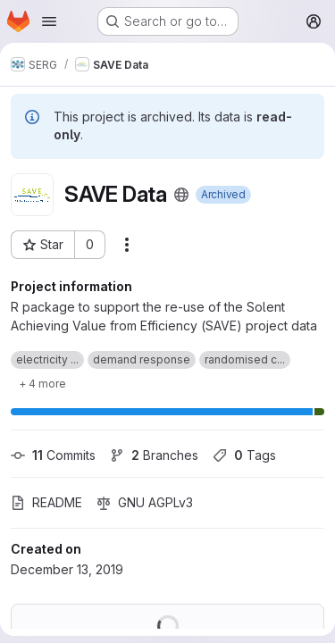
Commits (53, 455)
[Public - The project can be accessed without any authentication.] (181, 195)
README (46, 502)
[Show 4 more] (42, 383)
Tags (244, 455)
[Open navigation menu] (49, 21)
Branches (154, 455)
